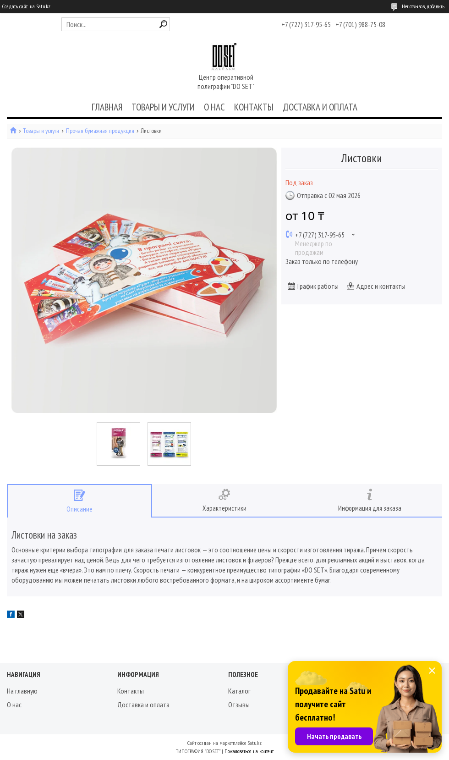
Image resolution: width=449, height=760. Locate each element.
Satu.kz (254, 742)
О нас (14, 704)
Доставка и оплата (143, 704)
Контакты (130, 690)
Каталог (239, 690)
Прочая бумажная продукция (100, 131)
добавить (435, 6)
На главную (22, 690)
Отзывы (239, 704)
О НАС (214, 107)
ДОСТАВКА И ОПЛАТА (320, 107)
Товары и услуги (41, 131)
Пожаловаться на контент (249, 751)
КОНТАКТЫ (254, 107)
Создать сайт (14, 6)
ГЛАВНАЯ (107, 107)
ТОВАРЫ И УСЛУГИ (163, 107)
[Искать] (163, 24)
